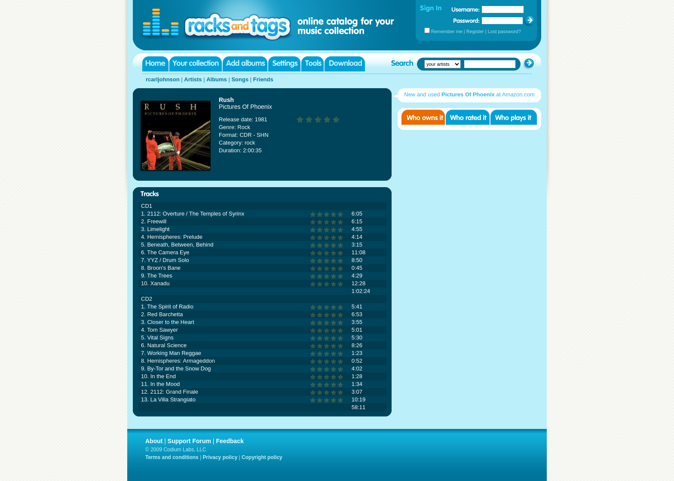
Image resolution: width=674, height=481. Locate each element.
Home (155, 63)
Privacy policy (220, 457)
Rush (226, 99)
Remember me (447, 31)
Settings (284, 63)
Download (345, 63)
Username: (465, 9)
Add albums (245, 63)
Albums (216, 79)
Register (475, 31)
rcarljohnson (163, 79)
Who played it (513, 117)
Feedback (230, 441)
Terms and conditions (172, 457)
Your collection (195, 63)
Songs (239, 79)
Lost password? (504, 31)
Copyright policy (262, 457)
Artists (193, 79)
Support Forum (189, 441)
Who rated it (468, 117)
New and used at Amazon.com (469, 94)
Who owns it (423, 117)
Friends (263, 79)
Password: (466, 20)
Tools (312, 63)
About (153, 441)
